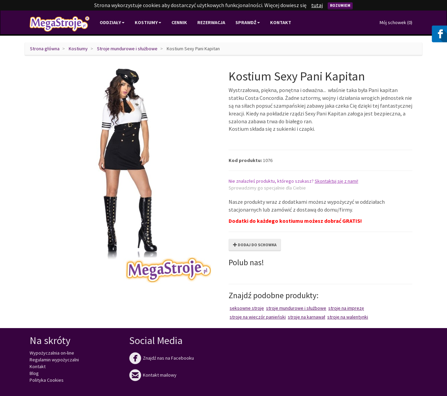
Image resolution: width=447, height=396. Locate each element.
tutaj (317, 5)
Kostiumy (78, 49)
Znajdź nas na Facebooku (161, 357)
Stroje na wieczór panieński (258, 317)
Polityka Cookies (47, 380)
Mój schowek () (396, 22)
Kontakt (280, 22)
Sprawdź (247, 22)
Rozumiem (340, 5)
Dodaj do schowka (255, 244)
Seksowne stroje (247, 308)
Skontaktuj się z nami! (336, 181)
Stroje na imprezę (346, 308)
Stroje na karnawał (306, 317)
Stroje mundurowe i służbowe (127, 49)
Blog (34, 373)
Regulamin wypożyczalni (54, 360)
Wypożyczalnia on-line (52, 353)
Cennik (179, 22)
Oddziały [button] (112, 22)
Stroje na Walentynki (347, 317)
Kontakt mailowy (153, 374)
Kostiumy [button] (148, 22)
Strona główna (45, 49)
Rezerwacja (211, 22)
